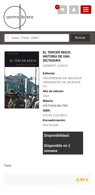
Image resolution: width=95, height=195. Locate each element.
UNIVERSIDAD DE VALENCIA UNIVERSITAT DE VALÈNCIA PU (62, 82)
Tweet (7, 165)
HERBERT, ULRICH (55, 65)
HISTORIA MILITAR (55, 105)
